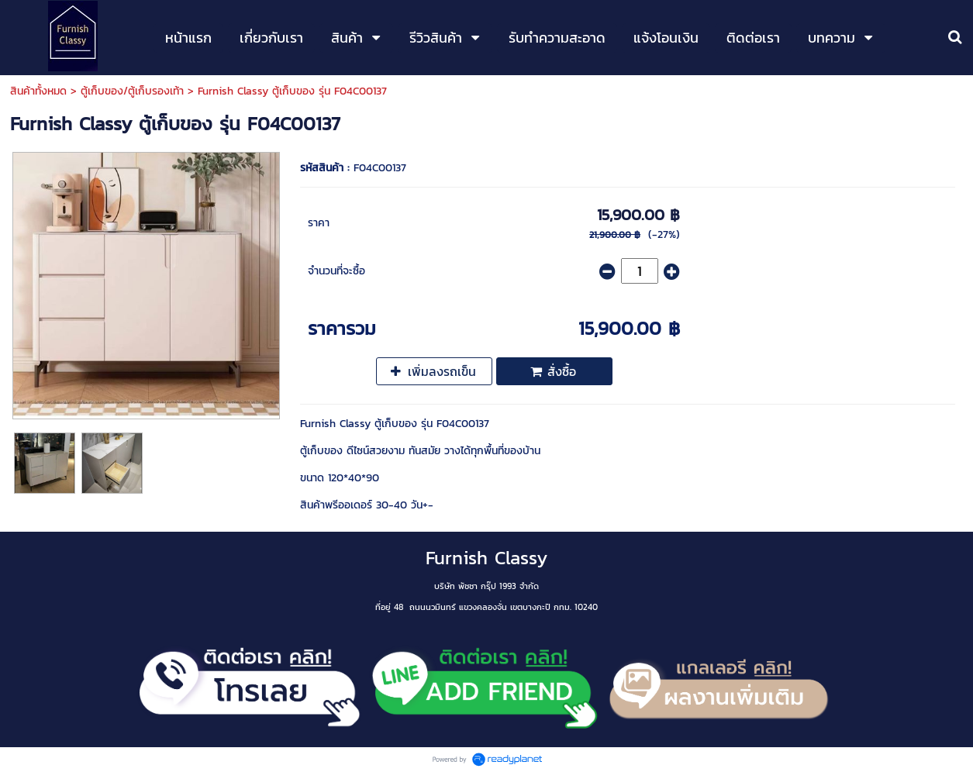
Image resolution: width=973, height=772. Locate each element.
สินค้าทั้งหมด (38, 91)
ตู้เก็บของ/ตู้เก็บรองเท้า (132, 91)
